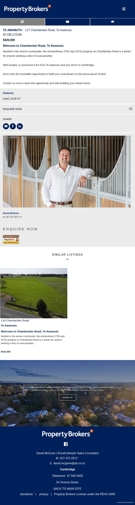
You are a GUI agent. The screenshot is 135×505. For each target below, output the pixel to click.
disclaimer (26, 494)
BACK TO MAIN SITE (67, 488)
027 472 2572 (67, 458)
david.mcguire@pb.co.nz (69, 463)
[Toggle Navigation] (123, 9)
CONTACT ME (68, 397)
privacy (43, 494)
